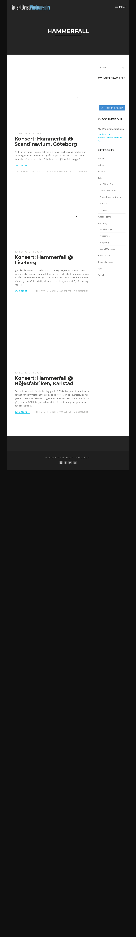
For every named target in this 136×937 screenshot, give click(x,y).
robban (38, 133)
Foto (42, 171)
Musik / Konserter (61, 171)
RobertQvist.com (105, 262)
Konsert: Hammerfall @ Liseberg (44, 259)
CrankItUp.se (104, 134)
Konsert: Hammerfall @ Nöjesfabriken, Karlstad (44, 380)
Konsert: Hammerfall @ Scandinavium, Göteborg (46, 141)
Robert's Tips (104, 255)
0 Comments (81, 171)
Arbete (101, 165)
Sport (100, 268)
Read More (22, 165)
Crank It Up (28, 171)
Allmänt (101, 158)
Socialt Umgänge (107, 249)
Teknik (101, 275)
